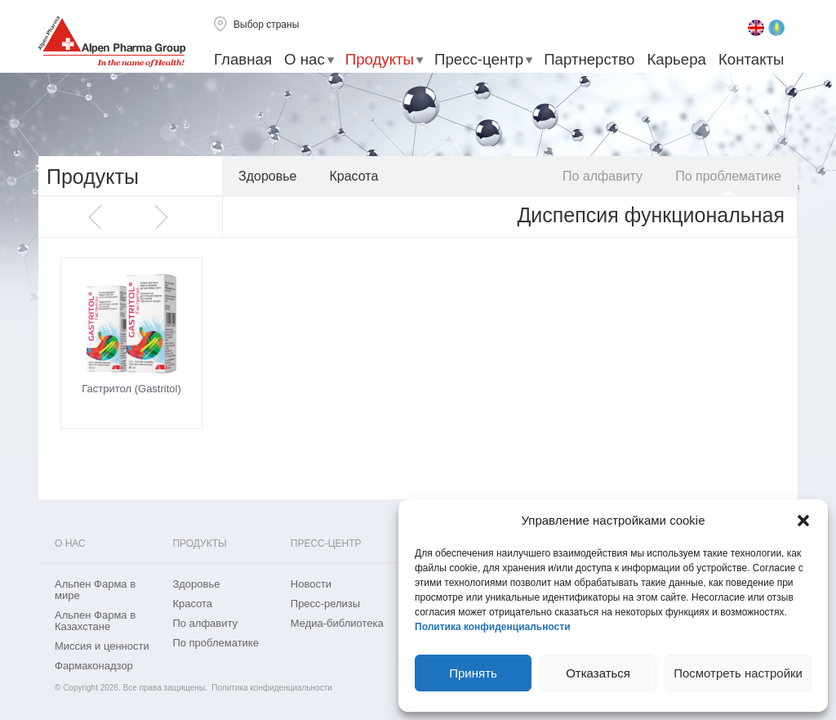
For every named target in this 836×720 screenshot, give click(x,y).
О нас (304, 59)
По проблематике (728, 176)
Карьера (676, 59)
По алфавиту (603, 176)
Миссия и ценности (102, 646)
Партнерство (589, 59)
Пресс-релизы (325, 604)
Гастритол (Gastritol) (131, 388)
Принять (473, 673)
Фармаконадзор (94, 666)
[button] (803, 520)
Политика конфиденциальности (493, 627)
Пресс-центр (478, 59)
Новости (311, 584)
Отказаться (598, 673)
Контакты (751, 59)
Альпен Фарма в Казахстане (95, 621)
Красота (353, 176)
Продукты (379, 59)
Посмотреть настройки (738, 673)
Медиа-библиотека (337, 623)
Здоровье (267, 176)
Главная (243, 59)
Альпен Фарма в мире (95, 590)
